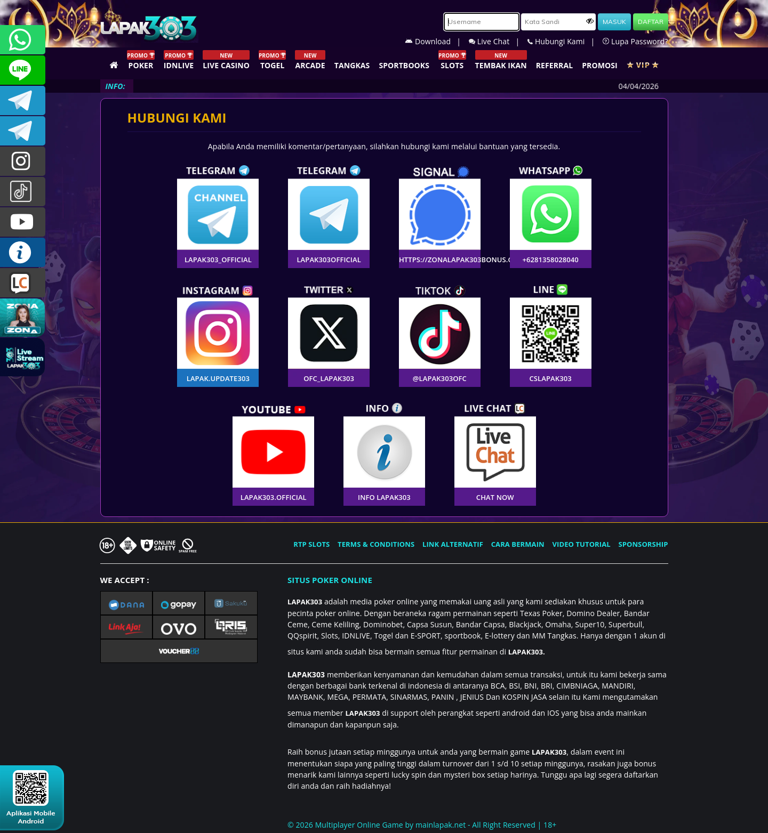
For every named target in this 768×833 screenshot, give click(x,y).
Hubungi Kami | (565, 41)
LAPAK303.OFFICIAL (22, 222)
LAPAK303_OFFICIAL (22, 130)
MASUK (614, 22)
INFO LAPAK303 (22, 252)
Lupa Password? (635, 41)
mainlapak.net (440, 825)
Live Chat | (498, 41)
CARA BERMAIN (518, 544)
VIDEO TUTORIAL (582, 544)
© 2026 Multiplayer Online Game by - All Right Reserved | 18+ (421, 825)
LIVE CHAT (22, 282)
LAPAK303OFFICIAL (22, 100)
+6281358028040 (22, 39)
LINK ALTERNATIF (452, 544)
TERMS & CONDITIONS (376, 544)
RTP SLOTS (311, 544)
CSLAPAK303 (22, 70)
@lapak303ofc (22, 191)
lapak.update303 (22, 161)
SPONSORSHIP (643, 544)
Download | (437, 41)
